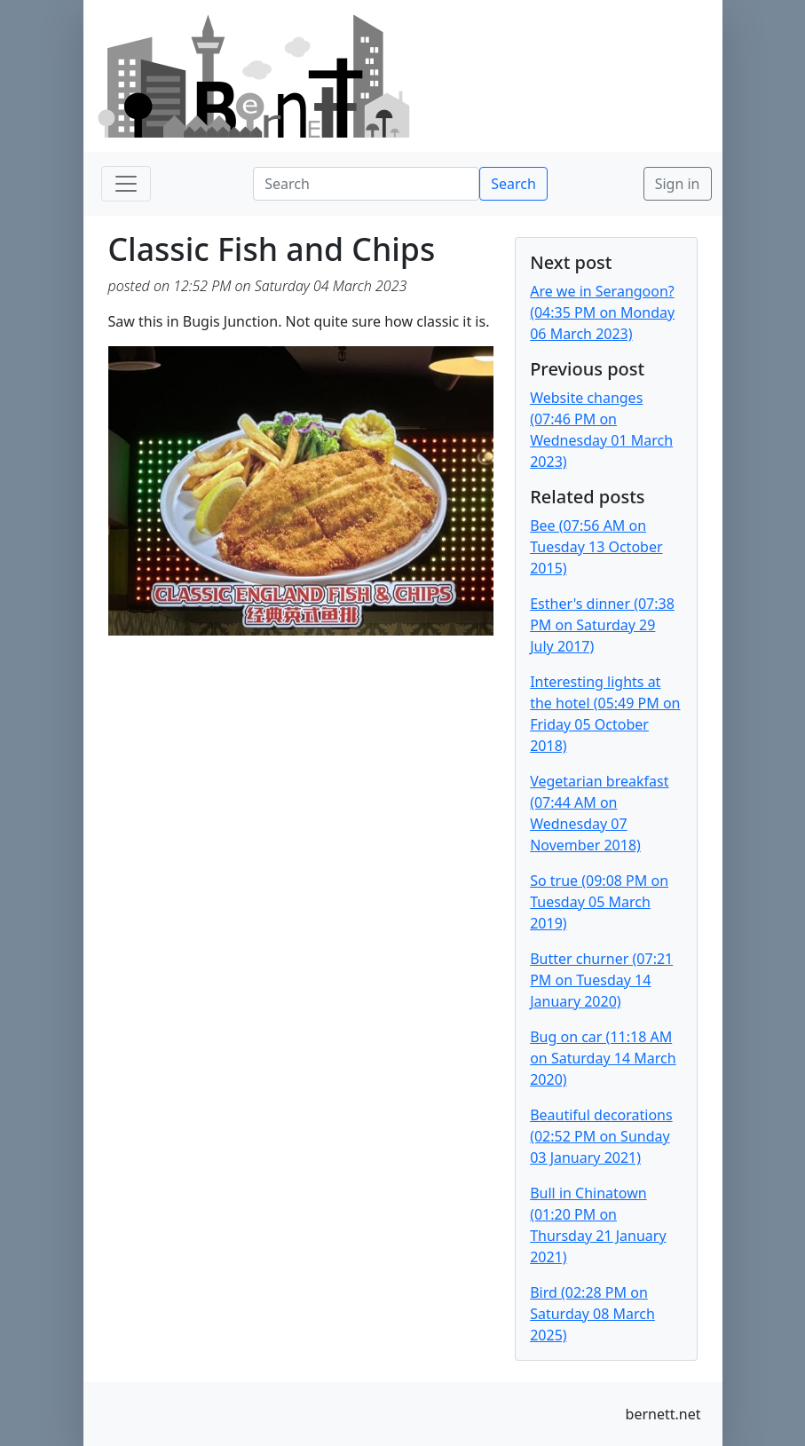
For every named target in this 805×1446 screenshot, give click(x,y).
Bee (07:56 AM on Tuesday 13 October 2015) (596, 547)
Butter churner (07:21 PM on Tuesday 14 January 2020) (601, 980)
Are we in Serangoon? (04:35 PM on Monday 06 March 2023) (602, 312)
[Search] (366, 184)
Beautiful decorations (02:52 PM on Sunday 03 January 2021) (601, 1136)
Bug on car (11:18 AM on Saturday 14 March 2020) (602, 1058)
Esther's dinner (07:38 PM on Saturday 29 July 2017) (602, 625)
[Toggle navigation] (126, 183)
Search (513, 184)
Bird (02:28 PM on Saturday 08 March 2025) (592, 1314)
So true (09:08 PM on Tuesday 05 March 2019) (599, 902)
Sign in (677, 184)
